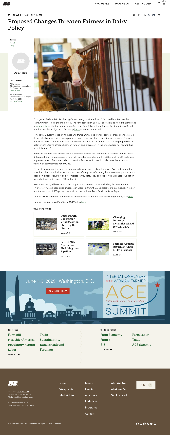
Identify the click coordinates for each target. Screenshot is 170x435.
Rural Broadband (52, 344)
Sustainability (50, 339)
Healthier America (21, 339)
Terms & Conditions (54, 424)
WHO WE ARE (101, 3)
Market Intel (67, 395)
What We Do (118, 389)
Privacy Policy (42, 424)
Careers (90, 413)
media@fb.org (27, 397)
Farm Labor (140, 334)
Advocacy (91, 395)
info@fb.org (27, 394)
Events (89, 389)
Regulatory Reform (21, 344)
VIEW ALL (14, 354)
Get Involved (119, 395)
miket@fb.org (15, 90)
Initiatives (91, 401)
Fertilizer (46, 349)
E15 (102, 344)
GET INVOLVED (143, 3)
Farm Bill (14, 334)
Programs (91, 407)
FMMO (13, 43)
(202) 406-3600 (23, 392)
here (130, 196)
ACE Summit (141, 344)
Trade (44, 334)
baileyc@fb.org (16, 101)
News (62, 383)
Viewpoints (66, 389)
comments (41, 126)
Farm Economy (111, 334)
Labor (12, 349)
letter (77, 129)
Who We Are (118, 383)
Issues (89, 383)
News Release (21, 15)
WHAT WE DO (122, 3)
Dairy (12, 46)
